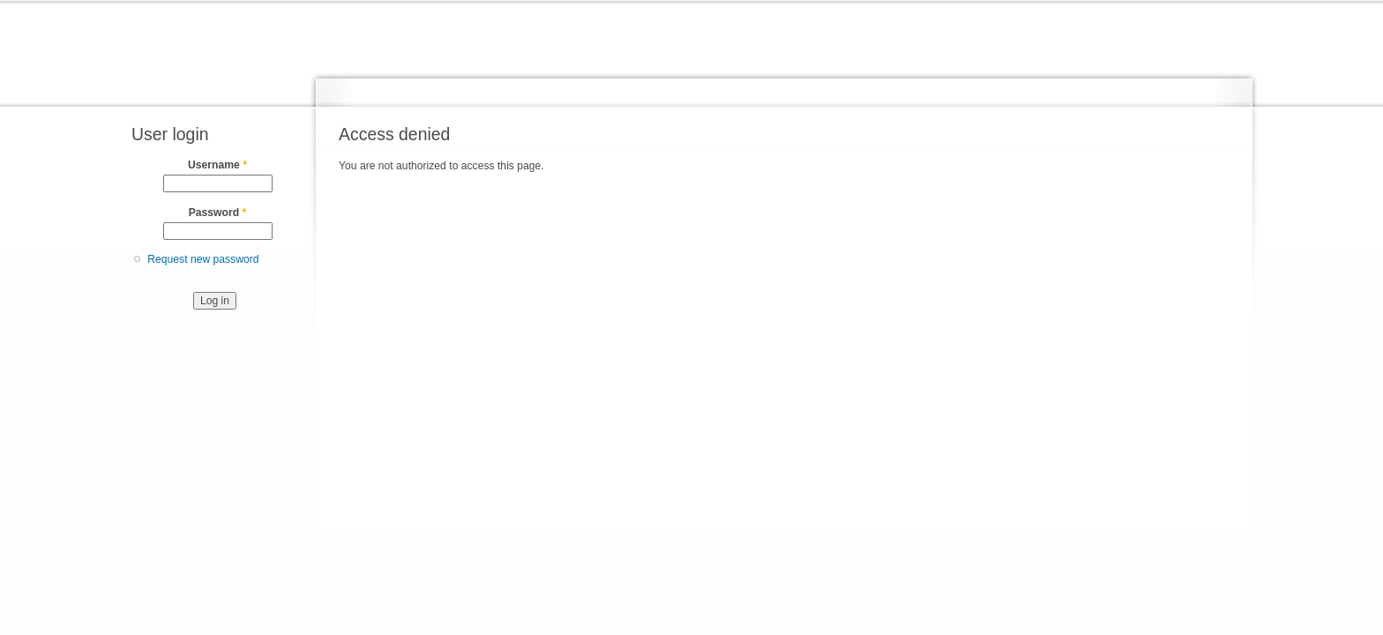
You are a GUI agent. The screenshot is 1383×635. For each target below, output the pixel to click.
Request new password (202, 259)
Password (218, 212)
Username (217, 165)
